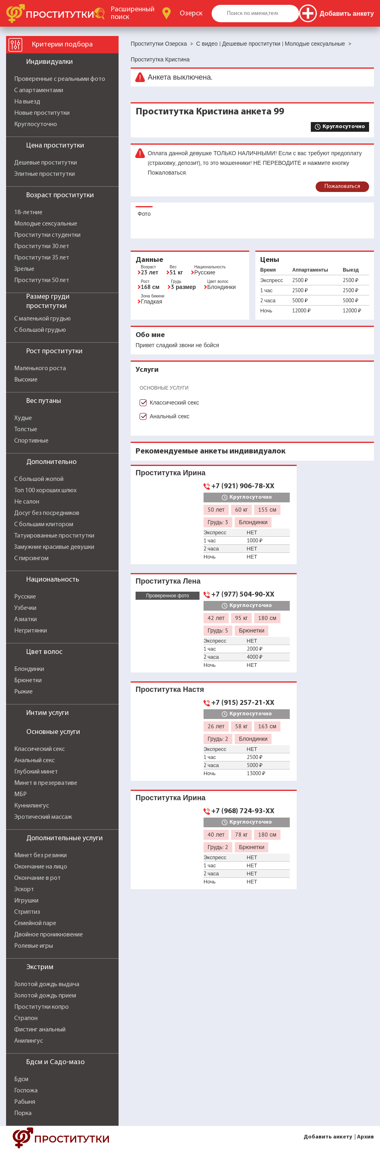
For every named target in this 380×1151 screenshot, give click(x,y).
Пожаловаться (342, 186)
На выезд (27, 102)
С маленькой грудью (42, 319)
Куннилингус (31, 806)
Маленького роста (40, 368)
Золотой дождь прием (45, 996)
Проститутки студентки (47, 235)
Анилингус (28, 1041)
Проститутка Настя (170, 689)
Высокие (26, 380)
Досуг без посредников (46, 513)
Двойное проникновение (48, 935)
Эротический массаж (43, 817)
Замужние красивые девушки (54, 547)
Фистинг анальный (40, 1030)
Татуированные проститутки (54, 536)
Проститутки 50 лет (41, 280)
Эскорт (24, 889)
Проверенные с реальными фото (59, 79)
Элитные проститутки (44, 174)
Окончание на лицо (40, 867)
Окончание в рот (37, 878)
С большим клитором (43, 524)
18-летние (28, 212)
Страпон (26, 1018)
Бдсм (21, 1079)
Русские (25, 597)
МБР (20, 794)
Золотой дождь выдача (46, 984)
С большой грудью (40, 330)
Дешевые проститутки (45, 163)
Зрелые (24, 269)
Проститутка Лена (168, 581)
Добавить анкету (328, 1137)
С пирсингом (31, 558)
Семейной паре (35, 923)
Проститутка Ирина (171, 472)
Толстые (25, 429)
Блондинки (29, 669)
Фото (144, 213)
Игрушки (26, 901)
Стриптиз (27, 912)
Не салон (26, 502)
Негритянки (30, 631)
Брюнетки (28, 680)
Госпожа (26, 1091)
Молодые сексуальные (45, 224)
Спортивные (31, 441)
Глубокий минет (36, 772)
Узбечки (25, 608)
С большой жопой (39, 479)
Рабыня (24, 1102)
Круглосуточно (35, 124)
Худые (23, 418)
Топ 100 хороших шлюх (45, 490)
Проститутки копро (41, 1007)
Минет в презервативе (45, 783)
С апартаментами (38, 90)
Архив (365, 1137)
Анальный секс (34, 760)
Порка (23, 1113)
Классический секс (39, 749)
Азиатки (25, 619)
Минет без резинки (40, 855)
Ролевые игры (33, 946)
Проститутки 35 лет (41, 258)
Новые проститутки (42, 113)
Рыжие (23, 692)
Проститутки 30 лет (41, 246)
